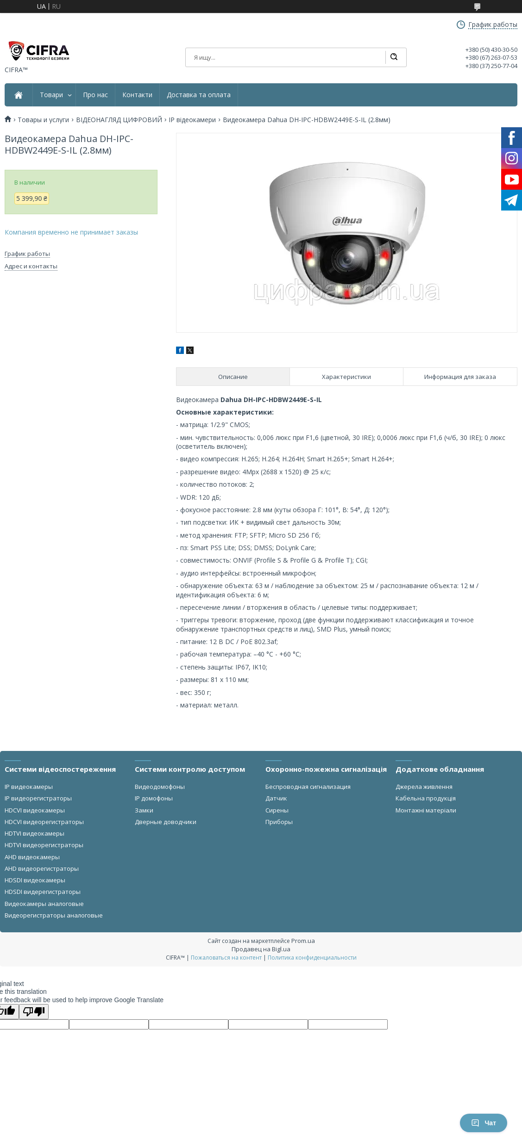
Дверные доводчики (165, 822)
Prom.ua (303, 940)
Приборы (279, 822)
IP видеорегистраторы (38, 798)
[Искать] (393, 57)
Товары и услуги (43, 120)
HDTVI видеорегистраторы (44, 845)
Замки (144, 810)
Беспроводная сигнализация (308, 786)
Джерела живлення (424, 786)
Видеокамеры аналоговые (44, 903)
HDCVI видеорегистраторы (44, 822)
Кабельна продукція (426, 798)
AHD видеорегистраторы (42, 868)
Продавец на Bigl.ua (261, 949)
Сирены (277, 810)
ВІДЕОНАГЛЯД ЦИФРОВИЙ (119, 120)
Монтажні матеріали (426, 810)
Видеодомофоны (160, 786)
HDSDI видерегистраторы (43, 891)
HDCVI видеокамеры (35, 810)
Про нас (95, 95)
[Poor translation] (34, 1011)
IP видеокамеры (29, 786)
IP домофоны (154, 798)
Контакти (137, 95)
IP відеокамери (192, 120)
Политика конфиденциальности (312, 957)
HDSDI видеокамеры (35, 880)
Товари (51, 95)
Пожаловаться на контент (226, 957)
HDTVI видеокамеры (34, 833)
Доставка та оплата (199, 95)
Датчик (276, 798)
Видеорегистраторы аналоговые (54, 915)
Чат (483, 1123)
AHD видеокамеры (32, 857)
